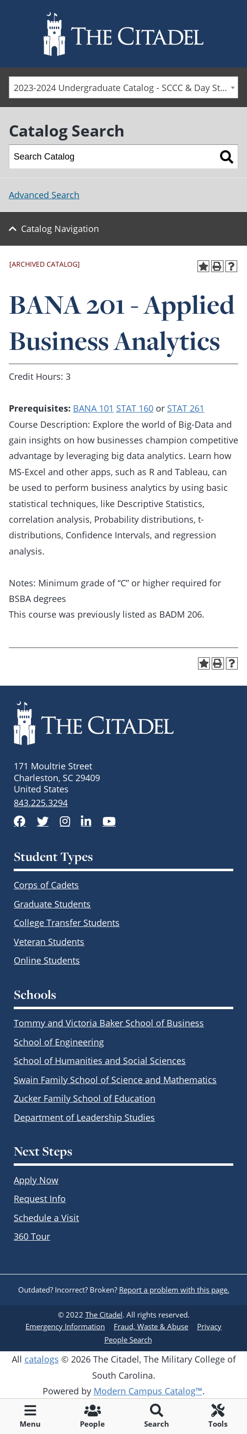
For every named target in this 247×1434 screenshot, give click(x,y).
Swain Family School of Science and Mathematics (115, 1080)
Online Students (47, 960)
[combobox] (123, 87)
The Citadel (104, 1314)
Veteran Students (49, 942)
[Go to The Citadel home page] (123, 34)
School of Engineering (59, 1042)
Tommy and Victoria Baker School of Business (109, 1023)
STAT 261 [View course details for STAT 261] (185, 408)
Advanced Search (44, 195)
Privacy (209, 1326)
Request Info (40, 1198)
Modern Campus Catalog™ (148, 1391)
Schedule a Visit (46, 1218)
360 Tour (32, 1236)
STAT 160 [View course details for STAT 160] (134, 408)
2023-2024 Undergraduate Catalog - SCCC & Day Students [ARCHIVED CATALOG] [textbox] (126, 87)
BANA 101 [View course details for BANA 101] (93, 408)
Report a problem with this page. (174, 1290)
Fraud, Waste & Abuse (151, 1326)
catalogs (42, 1359)
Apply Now (36, 1180)
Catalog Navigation (60, 228)
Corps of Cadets (46, 885)
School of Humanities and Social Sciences (100, 1060)
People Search (128, 1339)
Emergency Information (65, 1326)
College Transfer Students (67, 922)
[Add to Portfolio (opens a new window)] (204, 266)
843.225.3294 (41, 803)
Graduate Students (52, 904)
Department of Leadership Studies (84, 1117)
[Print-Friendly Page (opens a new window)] (217, 266)
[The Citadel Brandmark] (123, 723)
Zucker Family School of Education (84, 1098)
